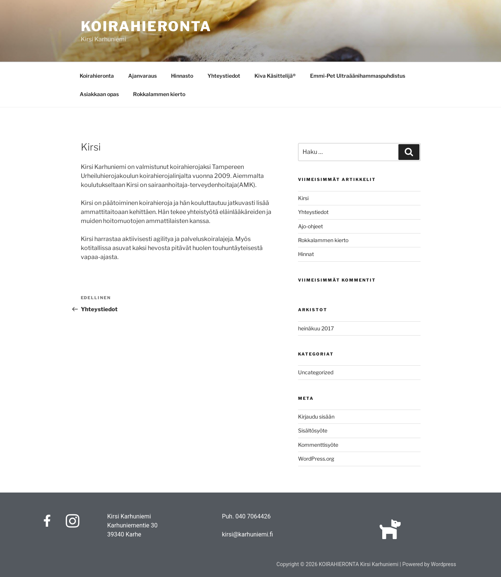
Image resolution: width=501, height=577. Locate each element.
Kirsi (303, 198)
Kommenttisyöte (318, 444)
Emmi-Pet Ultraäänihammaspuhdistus (357, 75)
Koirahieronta (97, 75)
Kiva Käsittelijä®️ (275, 75)
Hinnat (306, 254)
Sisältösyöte (312, 430)
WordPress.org (316, 458)
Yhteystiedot (223, 75)
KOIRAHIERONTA (146, 26)
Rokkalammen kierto (159, 94)
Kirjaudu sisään (316, 416)
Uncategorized (315, 372)
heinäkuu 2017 (316, 328)
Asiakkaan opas (99, 94)
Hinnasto (182, 75)
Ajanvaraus (142, 75)
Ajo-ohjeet (310, 226)
